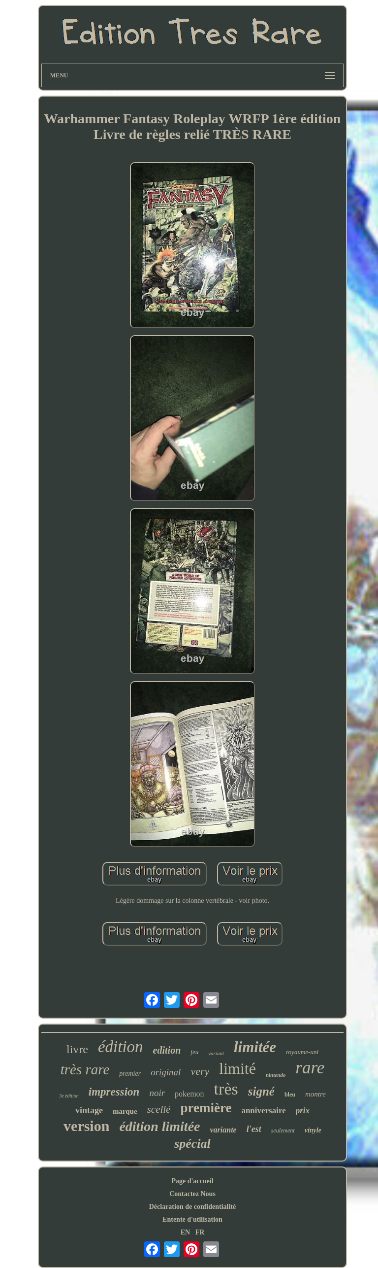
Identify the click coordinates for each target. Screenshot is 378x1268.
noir (157, 1093)
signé (261, 1091)
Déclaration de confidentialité (192, 1206)
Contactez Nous (192, 1194)
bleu (289, 1094)
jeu (194, 1052)
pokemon (189, 1094)
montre (315, 1094)
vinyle (313, 1130)
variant (216, 1053)
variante (223, 1130)
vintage (89, 1110)
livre (77, 1049)
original (166, 1072)
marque (125, 1111)
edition (167, 1050)
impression (114, 1092)
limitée (255, 1047)
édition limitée (159, 1126)
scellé (159, 1109)
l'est (254, 1129)
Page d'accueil (192, 1181)
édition (120, 1047)
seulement (283, 1130)
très (226, 1089)
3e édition (69, 1095)
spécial (192, 1143)
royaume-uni (302, 1052)
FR (200, 1232)
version (86, 1126)
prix (303, 1110)
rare (309, 1067)
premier (130, 1073)
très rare (85, 1069)
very (199, 1071)
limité (237, 1068)
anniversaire (263, 1110)
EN (185, 1232)
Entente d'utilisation (192, 1219)
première (205, 1107)
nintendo (275, 1075)
